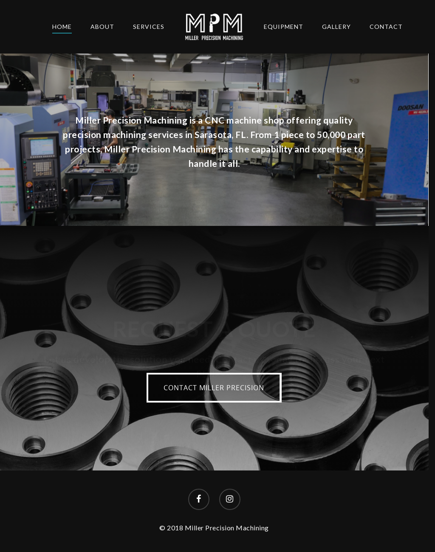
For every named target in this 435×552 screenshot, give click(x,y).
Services (148, 26)
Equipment (283, 26)
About (102, 26)
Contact (386, 26)
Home (62, 26)
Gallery (336, 26)
